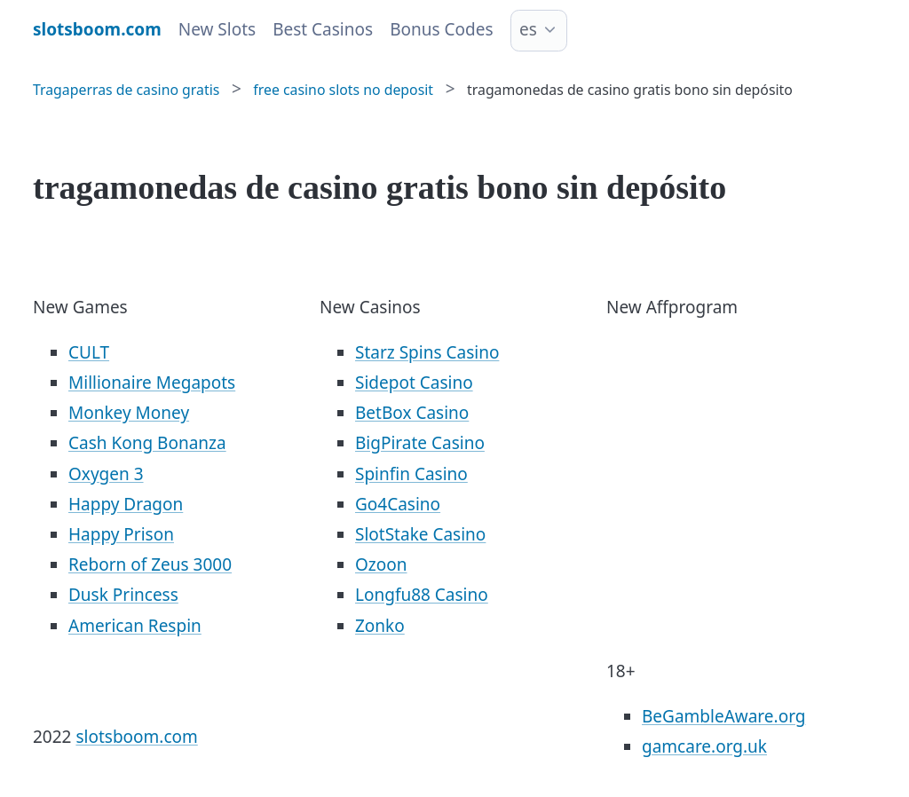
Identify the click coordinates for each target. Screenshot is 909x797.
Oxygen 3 (106, 473)
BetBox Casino (412, 412)
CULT (88, 352)
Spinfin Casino (411, 473)
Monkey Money (128, 412)
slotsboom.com (136, 736)
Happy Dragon (125, 504)
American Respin (135, 625)
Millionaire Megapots (151, 382)
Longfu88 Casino (421, 594)
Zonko (380, 625)
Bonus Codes (441, 29)
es (528, 29)
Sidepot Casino (414, 382)
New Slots (217, 29)
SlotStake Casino (420, 534)
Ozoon (381, 564)
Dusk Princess (123, 594)
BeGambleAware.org (723, 716)
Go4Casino (397, 504)
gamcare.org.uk (704, 746)
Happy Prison (121, 534)
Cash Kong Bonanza (147, 442)
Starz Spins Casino (427, 352)
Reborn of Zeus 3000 (150, 564)
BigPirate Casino (420, 442)
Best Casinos (323, 29)
